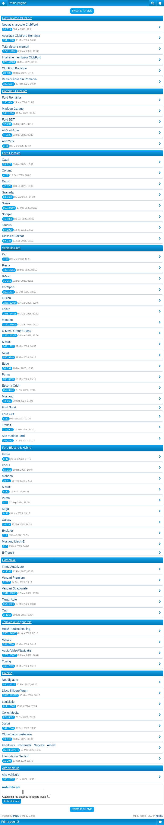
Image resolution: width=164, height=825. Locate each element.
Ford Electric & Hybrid (16, 447)
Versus (6, 639)
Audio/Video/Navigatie (16, 650)
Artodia (159, 816)
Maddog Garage (12, 108)
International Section (15, 756)
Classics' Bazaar (13, 236)
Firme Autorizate (13, 566)
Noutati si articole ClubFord (20, 24)
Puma (6, 374)
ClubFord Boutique (14, 68)
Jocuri (6, 723)
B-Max (6, 276)
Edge (5, 363)
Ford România (11, 97)
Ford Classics (11, 153)
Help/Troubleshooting (16, 628)
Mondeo (7, 320)
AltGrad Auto (10, 130)
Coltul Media (10, 712)
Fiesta (6, 265)
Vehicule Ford (11, 248)
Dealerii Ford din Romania (19, 79)
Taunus (7, 225)
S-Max (6, 341)
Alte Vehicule (10, 768)
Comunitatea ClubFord (17, 18)
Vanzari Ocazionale (15, 588)
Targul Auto (9, 599)
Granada (7, 192)
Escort (6, 181)
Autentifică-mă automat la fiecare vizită (26, 796)
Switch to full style (82, 10)
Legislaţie (8, 701)
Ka (4, 254)
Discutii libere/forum (15, 690)
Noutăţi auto (10, 679)
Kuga (5, 352)
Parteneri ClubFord (14, 91)
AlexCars (8, 141)
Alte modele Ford (13, 436)
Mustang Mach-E (13, 541)
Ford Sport (9, 407)
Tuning (6, 661)
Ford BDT (8, 119)
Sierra (6, 203)
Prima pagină (17, 3)
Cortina (7, 170)
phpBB (16, 816)
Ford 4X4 (8, 414)
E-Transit (8, 552)
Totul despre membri (15, 46)
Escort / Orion (11, 385)
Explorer (7, 530)
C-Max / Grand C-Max (16, 331)
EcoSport (8, 287)
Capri (5, 159)
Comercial (9, 560)
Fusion (6, 298)
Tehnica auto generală (17, 622)
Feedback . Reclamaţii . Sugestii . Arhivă (29, 745)
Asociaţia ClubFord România (21, 35)
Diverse (7, 673)
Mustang (7, 396)
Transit (6, 425)
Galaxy (6, 519)
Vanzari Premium (13, 577)
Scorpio (7, 214)
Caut (5, 610)
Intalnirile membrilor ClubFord (21, 57)
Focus (6, 309)
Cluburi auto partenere (17, 734)
